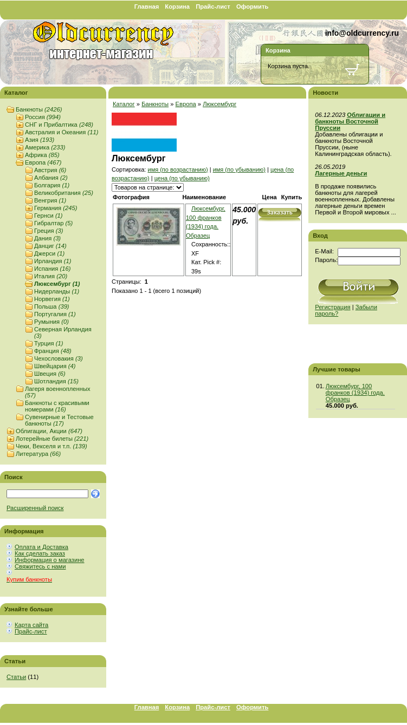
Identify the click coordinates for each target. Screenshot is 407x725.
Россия (43, 117)
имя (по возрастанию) (177, 169)
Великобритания (63, 193)
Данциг (50, 246)
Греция (48, 230)
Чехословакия (58, 358)
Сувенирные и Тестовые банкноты (59, 420)
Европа (43, 162)
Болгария (51, 185)
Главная (146, 6)
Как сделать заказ (40, 553)
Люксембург (57, 283)
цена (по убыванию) (182, 178)
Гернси (48, 215)
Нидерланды (56, 291)
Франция (53, 351)
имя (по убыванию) (239, 169)
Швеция (50, 373)
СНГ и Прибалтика (59, 124)
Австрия (50, 170)
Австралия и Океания (61, 132)
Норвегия (52, 299)
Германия (55, 208)
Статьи (16, 677)
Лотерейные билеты (52, 438)
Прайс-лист (213, 6)
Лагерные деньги (341, 173)
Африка (42, 155)
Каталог (124, 104)
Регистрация (332, 307)
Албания (51, 177)
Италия (50, 276)
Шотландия (56, 381)
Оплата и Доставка (41, 547)
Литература (38, 453)
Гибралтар (53, 223)
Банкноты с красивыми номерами (57, 406)
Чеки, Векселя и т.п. (51, 446)
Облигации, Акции (49, 431)
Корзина (177, 6)
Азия (39, 139)
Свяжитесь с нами (40, 566)
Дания (47, 238)
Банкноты (39, 109)
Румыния (51, 321)
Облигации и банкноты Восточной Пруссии (350, 121)
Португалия (55, 314)
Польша (51, 306)
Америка (45, 147)
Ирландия (52, 261)
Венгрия (50, 200)
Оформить (252, 6)
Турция (48, 343)
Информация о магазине (50, 560)
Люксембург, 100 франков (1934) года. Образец (355, 392)
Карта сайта (31, 625)
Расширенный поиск (35, 508)
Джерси (49, 253)
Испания (52, 268)
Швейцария (55, 366)
